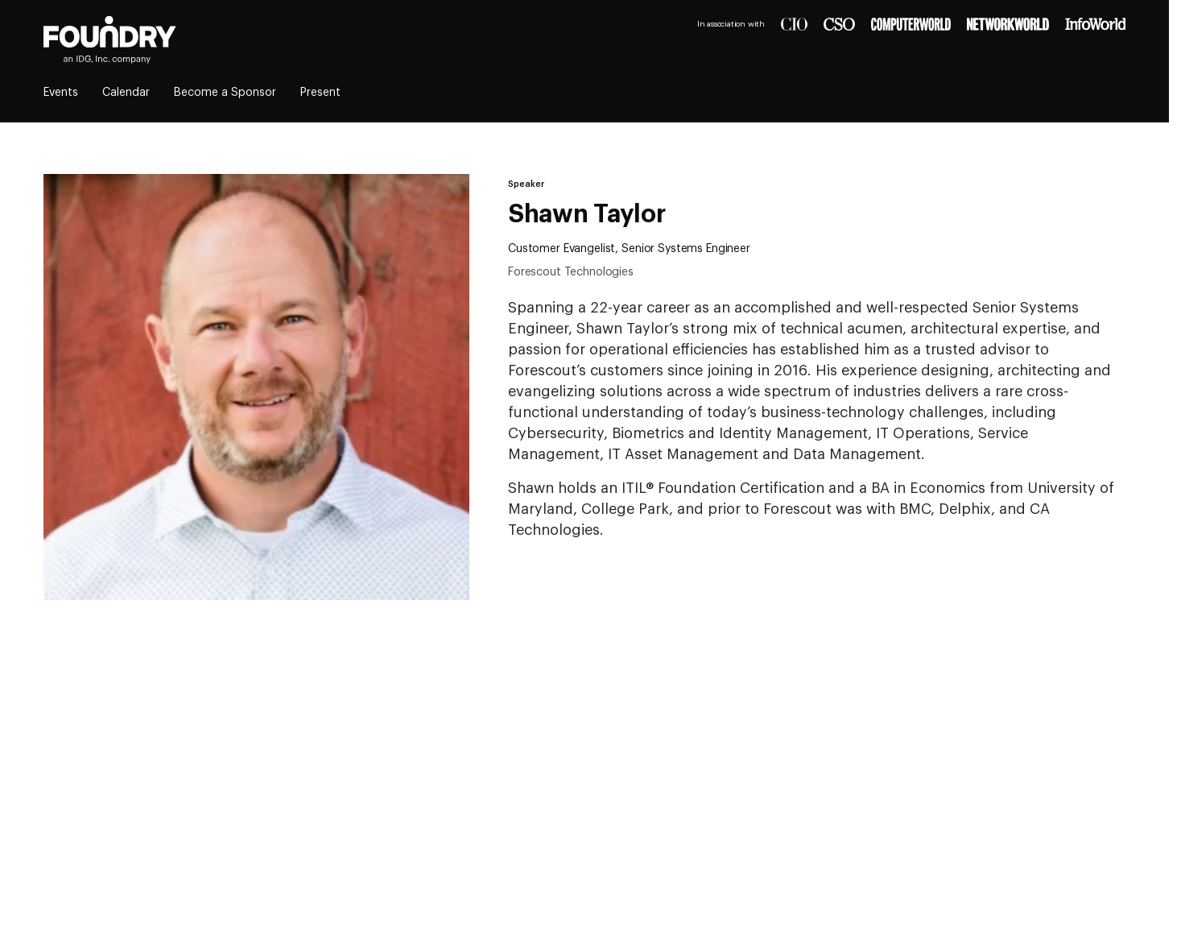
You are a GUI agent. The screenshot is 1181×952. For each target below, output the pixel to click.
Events (60, 92)
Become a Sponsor (225, 92)
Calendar (126, 92)
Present (320, 92)
